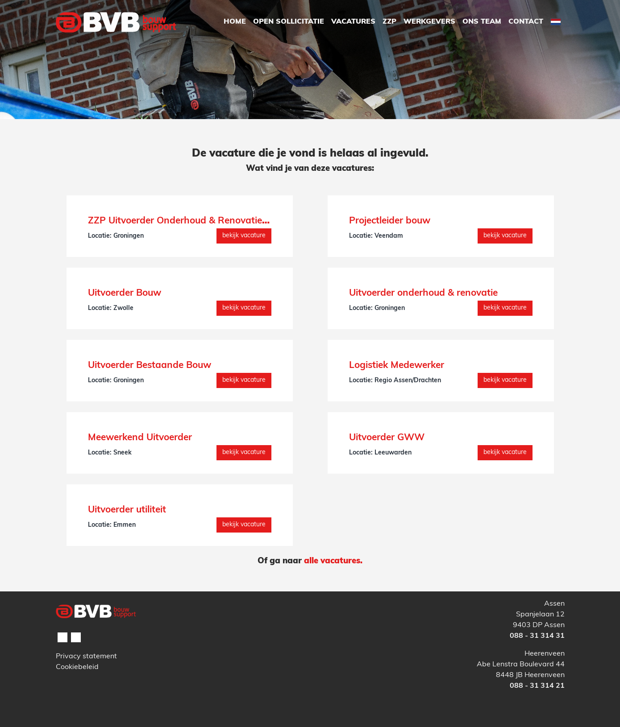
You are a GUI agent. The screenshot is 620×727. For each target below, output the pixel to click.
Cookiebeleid (77, 667)
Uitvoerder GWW (386, 437)
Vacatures (353, 21)
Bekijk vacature (244, 235)
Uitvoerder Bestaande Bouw (149, 365)
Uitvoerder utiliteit (127, 510)
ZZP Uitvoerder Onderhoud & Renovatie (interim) (195, 221)
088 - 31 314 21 (537, 686)
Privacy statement (86, 656)
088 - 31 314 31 (537, 636)
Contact (525, 21)
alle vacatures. (333, 561)
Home (235, 21)
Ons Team (481, 21)
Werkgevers (429, 21)
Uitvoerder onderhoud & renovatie (423, 293)
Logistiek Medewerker (396, 365)
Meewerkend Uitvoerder (140, 437)
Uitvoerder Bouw (124, 293)
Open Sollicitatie (288, 21)
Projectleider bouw (389, 221)
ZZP (389, 21)
